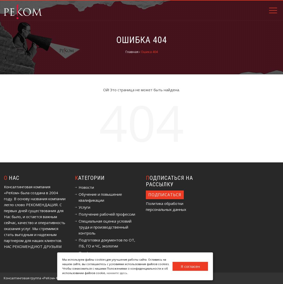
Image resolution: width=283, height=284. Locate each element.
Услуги (84, 207)
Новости (86, 187)
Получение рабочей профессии (107, 214)
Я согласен (190, 266)
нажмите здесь (117, 273)
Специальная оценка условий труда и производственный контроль (105, 227)
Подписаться (164, 194)
